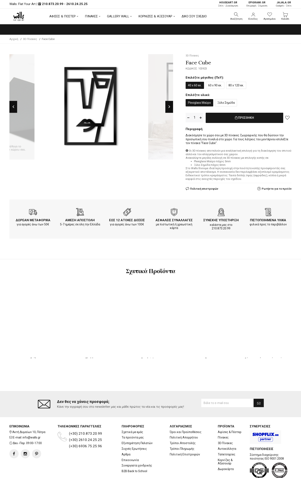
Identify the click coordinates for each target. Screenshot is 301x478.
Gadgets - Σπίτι (284, 4)
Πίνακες (223, 420)
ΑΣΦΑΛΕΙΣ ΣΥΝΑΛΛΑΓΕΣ (174, 219)
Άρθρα (126, 437)
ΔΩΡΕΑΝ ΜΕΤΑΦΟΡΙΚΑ (33, 219)
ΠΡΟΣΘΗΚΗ (244, 118)
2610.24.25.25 (77, 4)
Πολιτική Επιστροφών (185, 437)
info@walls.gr (32, 420)
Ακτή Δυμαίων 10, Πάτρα (28, 415)
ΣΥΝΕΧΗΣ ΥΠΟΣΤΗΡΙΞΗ (221, 219)
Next (169, 107)
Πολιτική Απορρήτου (184, 420)
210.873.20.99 (52, 4)
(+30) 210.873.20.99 (85, 417)
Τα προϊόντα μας (133, 420)
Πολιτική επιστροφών (204, 187)
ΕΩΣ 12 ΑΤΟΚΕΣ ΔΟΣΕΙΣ (127, 219)
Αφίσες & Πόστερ (229, 415)
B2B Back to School (134, 454)
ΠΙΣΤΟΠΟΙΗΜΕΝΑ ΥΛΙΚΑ (268, 219)
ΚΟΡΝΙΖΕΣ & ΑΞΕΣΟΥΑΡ (155, 16)
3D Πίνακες (225, 426)
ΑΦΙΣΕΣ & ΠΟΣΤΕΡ (62, 16)
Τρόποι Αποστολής (183, 426)
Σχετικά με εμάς (132, 415)
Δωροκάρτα (226, 452)
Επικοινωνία (130, 443)
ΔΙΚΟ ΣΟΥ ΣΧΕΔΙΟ (194, 16)
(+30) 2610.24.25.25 (85, 423)
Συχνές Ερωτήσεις (134, 432)
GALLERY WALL (118, 16)
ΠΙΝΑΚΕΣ (91, 16)
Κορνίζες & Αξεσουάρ (225, 444)
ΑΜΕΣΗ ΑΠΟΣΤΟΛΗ (80, 219)
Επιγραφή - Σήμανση (256, 4)
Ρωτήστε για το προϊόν (277, 187)
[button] (236, 16)
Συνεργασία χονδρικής (137, 448)
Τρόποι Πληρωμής (182, 432)
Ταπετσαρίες (226, 437)
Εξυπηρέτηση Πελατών (137, 426)
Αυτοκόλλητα (227, 432)
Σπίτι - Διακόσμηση (228, 4)
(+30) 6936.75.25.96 (85, 429)
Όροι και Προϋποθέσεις (186, 415)
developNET (185, 472)
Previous (13, 107)
